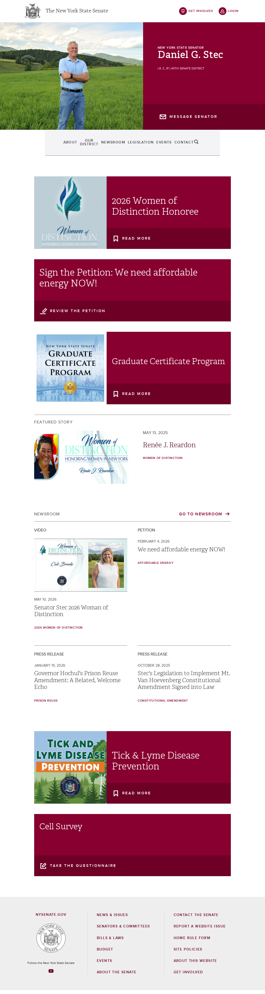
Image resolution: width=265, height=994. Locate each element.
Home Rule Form (192, 941)
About (33, 146)
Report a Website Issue (200, 930)
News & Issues (112, 918)
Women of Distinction (163, 461)
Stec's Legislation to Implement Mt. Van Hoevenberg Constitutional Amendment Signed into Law (184, 683)
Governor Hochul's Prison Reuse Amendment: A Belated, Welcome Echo (77, 683)
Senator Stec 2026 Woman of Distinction (71, 614)
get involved (200, 13)
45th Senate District (187, 72)
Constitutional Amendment (163, 704)
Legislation (145, 146)
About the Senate (116, 976)
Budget (105, 953)
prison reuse (46, 704)
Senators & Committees (123, 930)
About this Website (195, 964)
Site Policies (188, 953)
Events (179, 146)
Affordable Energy (155, 566)
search (233, 146)
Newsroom (107, 146)
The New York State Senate (77, 13)
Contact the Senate (196, 918)
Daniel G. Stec (190, 58)
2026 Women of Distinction (58, 631)
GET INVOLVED (188, 976)
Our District (68, 146)
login (233, 13)
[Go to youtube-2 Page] (51, 974)
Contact (209, 146)
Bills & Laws (110, 941)
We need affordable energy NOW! (181, 553)
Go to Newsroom (201, 518)
